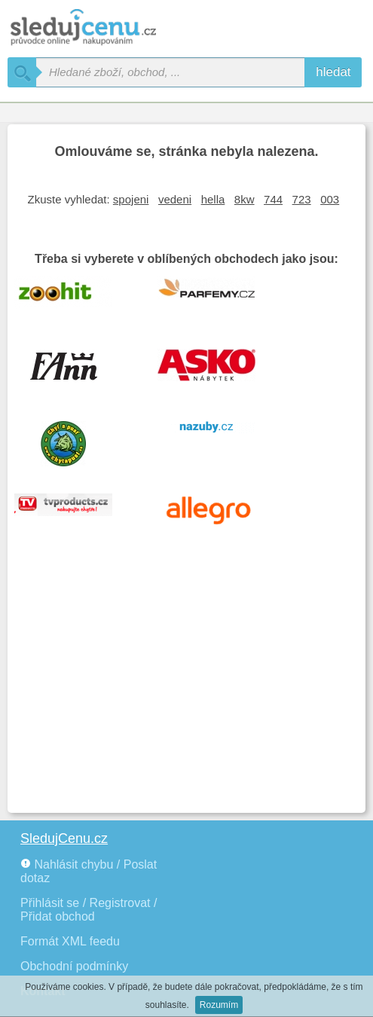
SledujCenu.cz (64, 838)
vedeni (174, 199)
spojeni (131, 199)
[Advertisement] (186, 692)
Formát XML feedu (70, 941)
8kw (244, 199)
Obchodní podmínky (74, 966)
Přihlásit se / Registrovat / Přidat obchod (88, 909)
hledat (333, 72)
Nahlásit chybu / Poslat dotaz (88, 871)
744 (273, 199)
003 (329, 199)
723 (301, 199)
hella (213, 199)
